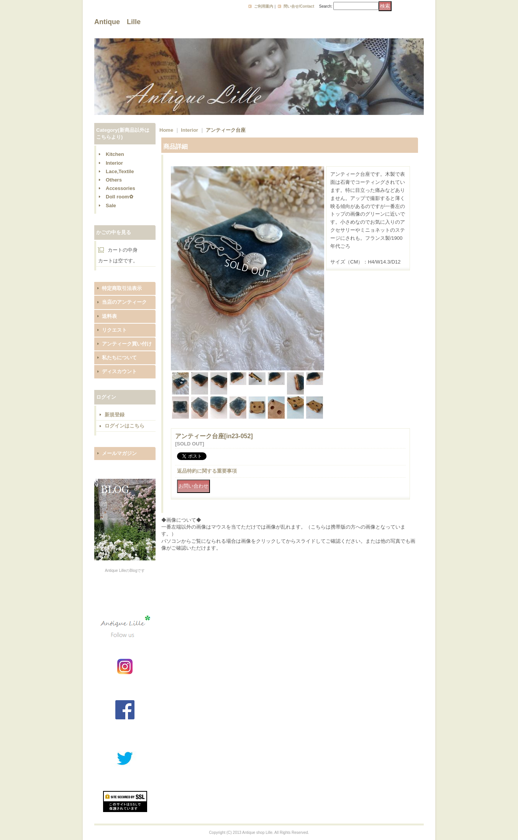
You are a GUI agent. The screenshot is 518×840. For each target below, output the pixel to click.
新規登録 (115, 415)
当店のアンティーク (124, 302)
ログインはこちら (124, 426)
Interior (114, 163)
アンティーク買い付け (127, 344)
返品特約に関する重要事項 (207, 471)
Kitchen (115, 154)
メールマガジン (119, 453)
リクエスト (114, 330)
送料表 (109, 316)
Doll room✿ (119, 197)
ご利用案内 (263, 6)
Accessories (120, 188)
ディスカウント (119, 371)
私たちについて (119, 357)
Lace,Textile (120, 171)
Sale (111, 205)
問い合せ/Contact (299, 6)
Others (114, 180)
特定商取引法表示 (122, 288)
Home (166, 130)
